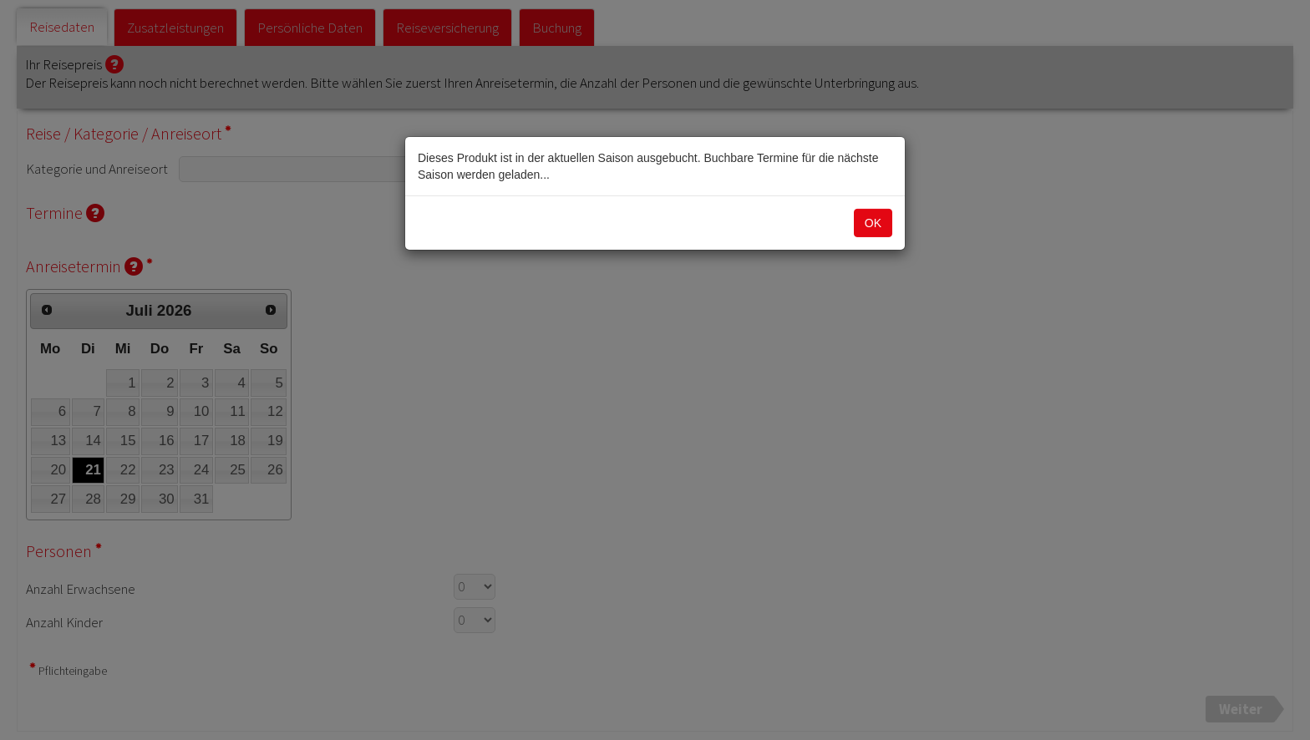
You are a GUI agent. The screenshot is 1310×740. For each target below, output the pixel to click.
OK (873, 223)
